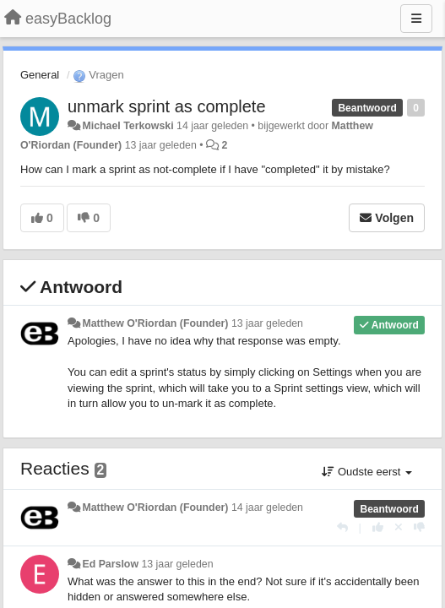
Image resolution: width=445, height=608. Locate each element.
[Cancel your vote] (398, 527)
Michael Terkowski (127, 126)
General (39, 74)
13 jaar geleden (267, 323)
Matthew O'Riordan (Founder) (155, 323)
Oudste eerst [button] (367, 471)
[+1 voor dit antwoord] (377, 527)
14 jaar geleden (267, 507)
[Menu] (416, 18)
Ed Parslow (110, 564)
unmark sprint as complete (167, 106)
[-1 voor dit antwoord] (419, 527)
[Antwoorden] (342, 527)
